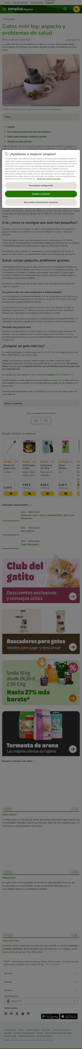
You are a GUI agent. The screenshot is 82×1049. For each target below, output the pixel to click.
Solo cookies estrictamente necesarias (41, 202)
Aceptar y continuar (41, 194)
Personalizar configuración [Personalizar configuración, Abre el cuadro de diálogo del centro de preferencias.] (41, 185)
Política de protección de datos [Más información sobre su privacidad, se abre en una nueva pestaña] (49, 179)
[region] (41, 179)
